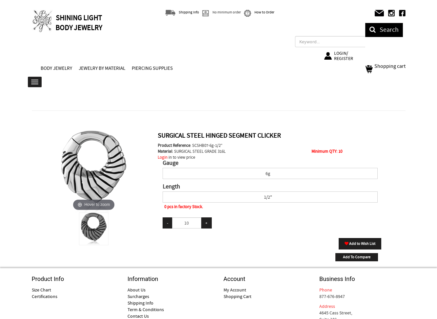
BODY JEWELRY (56, 68)
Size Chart (41, 290)
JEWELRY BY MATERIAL (102, 68)
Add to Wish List (360, 243)
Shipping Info (140, 303)
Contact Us (138, 316)
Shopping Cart (237, 296)
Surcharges (138, 296)
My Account (235, 290)
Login (163, 157)
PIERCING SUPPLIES (152, 68)
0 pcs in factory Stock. (183, 206)
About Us (137, 290)
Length (171, 187)
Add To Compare (356, 257)
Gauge (170, 163)
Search (384, 30)
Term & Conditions (146, 309)
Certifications (44, 296)
